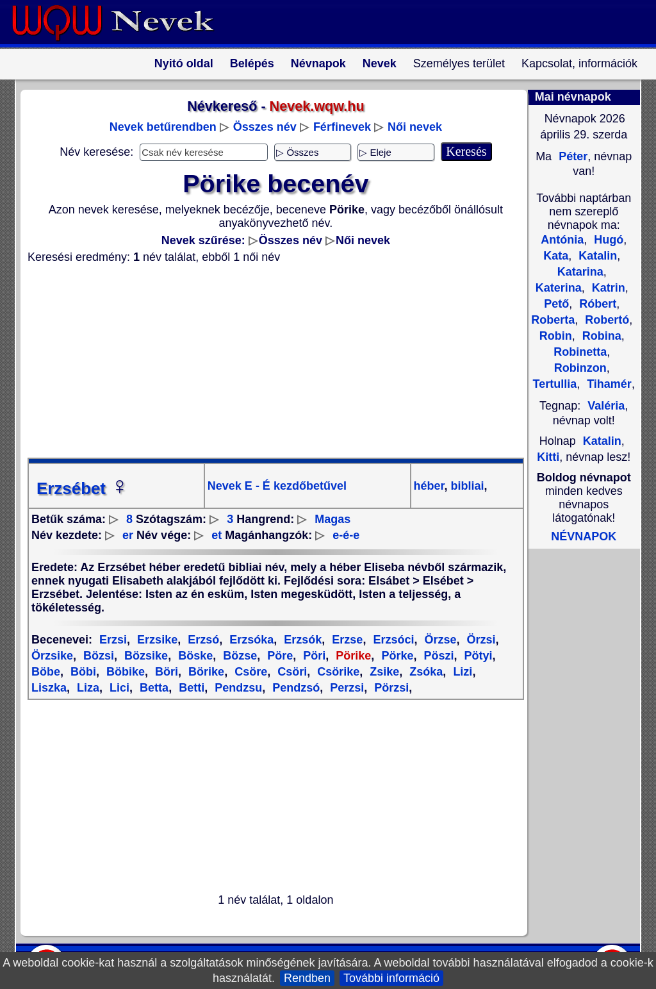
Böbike (124, 671)
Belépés (252, 63)
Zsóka (424, 671)
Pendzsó (294, 687)
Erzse (346, 639)
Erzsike (155, 639)
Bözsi (97, 655)
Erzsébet (83, 488)
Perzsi (345, 687)
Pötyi (476, 655)
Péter (571, 156)
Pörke (395, 655)
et (216, 535)
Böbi (81, 671)
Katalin (596, 255)
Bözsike (144, 655)
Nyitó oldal (183, 63)
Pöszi (437, 655)
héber (429, 485)
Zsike (382, 671)
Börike (204, 671)
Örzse (438, 639)
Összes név (265, 127)
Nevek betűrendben (163, 127)
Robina (600, 335)
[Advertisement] (268, 361)
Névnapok (318, 63)
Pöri (312, 655)
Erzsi (113, 639)
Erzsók (301, 639)
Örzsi (479, 639)
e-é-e (345, 535)
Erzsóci (392, 639)
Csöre (249, 671)
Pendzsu (236, 687)
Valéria (606, 405)
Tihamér (608, 384)
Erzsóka (250, 639)
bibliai (466, 485)
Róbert (596, 303)
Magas (332, 519)
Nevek (380, 63)
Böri (165, 671)
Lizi (461, 671)
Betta (152, 687)
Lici (117, 687)
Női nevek (415, 127)
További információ (391, 978)
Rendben (307, 978)
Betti (190, 687)
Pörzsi (390, 687)
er (127, 535)
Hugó (607, 239)
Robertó (605, 319)
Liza (86, 687)
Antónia (562, 239)
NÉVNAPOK (583, 536)
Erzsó (201, 639)
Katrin (607, 287)
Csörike (336, 671)
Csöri (290, 671)
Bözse (238, 655)
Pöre (278, 655)
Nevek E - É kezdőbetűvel (277, 485)
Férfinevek (342, 127)
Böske (194, 655)
